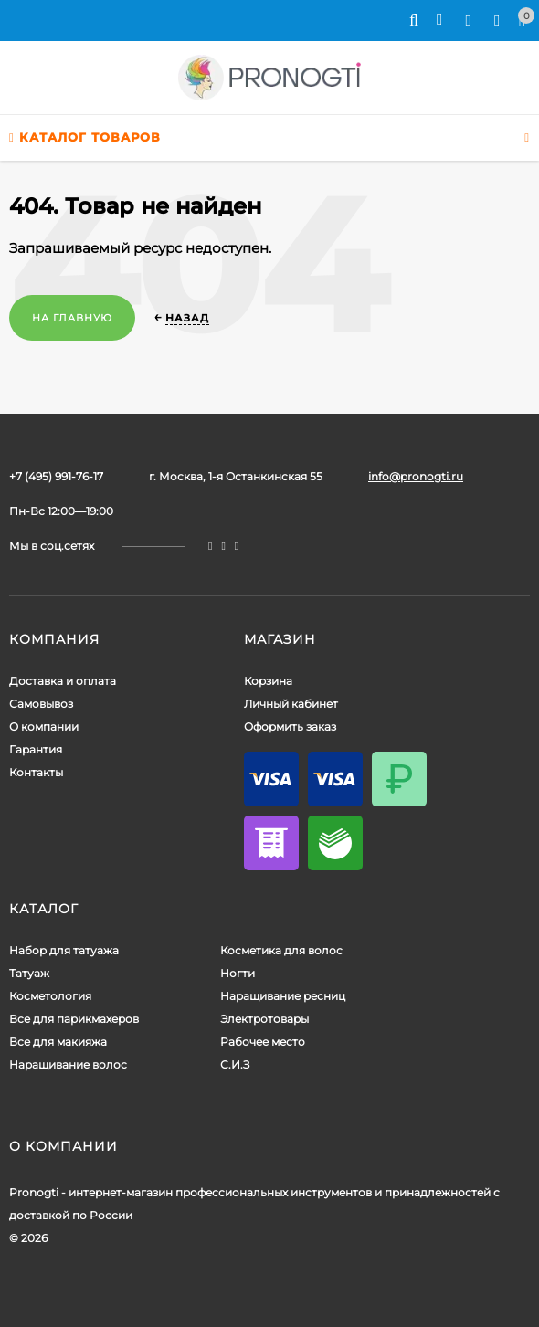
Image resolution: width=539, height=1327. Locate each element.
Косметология (50, 996)
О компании (44, 726)
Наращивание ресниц (282, 996)
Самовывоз (41, 704)
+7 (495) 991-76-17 (56, 476)
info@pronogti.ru (415, 476)
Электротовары (264, 1019)
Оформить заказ (290, 726)
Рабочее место (262, 1041)
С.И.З (234, 1064)
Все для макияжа (58, 1041)
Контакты (36, 772)
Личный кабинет (291, 704)
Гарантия (35, 749)
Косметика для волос (281, 950)
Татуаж (29, 973)
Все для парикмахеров (74, 1019)
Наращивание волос (68, 1064)
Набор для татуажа (64, 950)
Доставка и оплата (62, 681)
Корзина (268, 681)
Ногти (237, 973)
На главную (72, 317)
